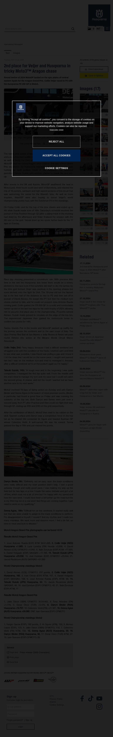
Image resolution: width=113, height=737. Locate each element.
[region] (56, 139)
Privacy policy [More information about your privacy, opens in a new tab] (54, 129)
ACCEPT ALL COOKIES (56, 155)
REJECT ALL (56, 141)
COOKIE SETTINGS (56, 168)
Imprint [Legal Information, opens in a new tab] (61, 129)
